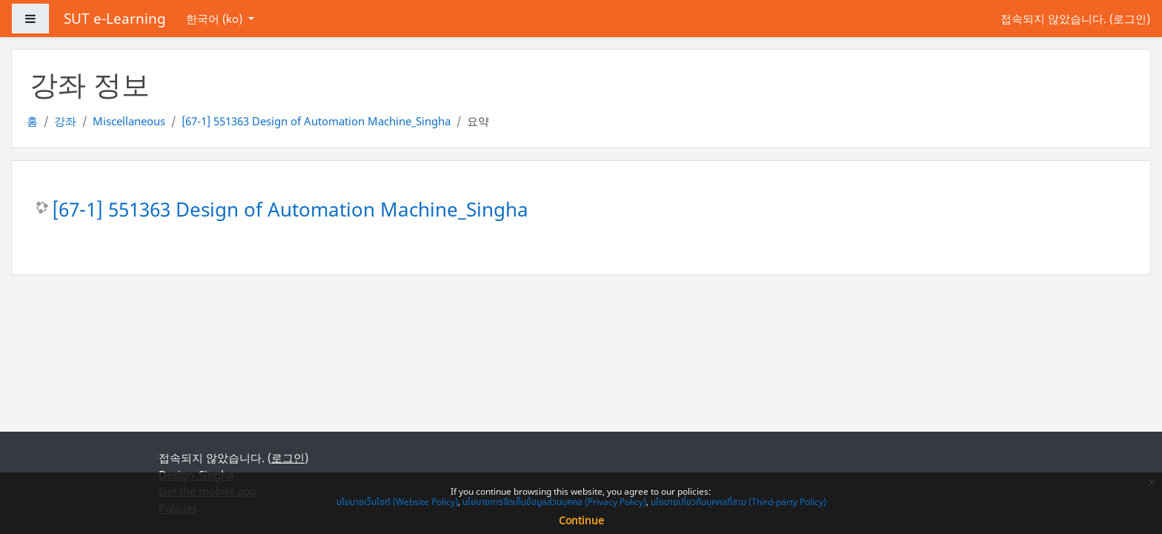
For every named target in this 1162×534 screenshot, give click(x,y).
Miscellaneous (129, 120)
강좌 (65, 120)
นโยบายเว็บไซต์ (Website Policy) (397, 501)
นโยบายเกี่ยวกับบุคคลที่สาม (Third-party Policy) (738, 501)
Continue (581, 520)
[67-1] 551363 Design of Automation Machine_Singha (316, 120)
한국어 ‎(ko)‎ (215, 18)
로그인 (1129, 18)
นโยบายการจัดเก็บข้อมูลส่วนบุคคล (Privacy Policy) (554, 501)
